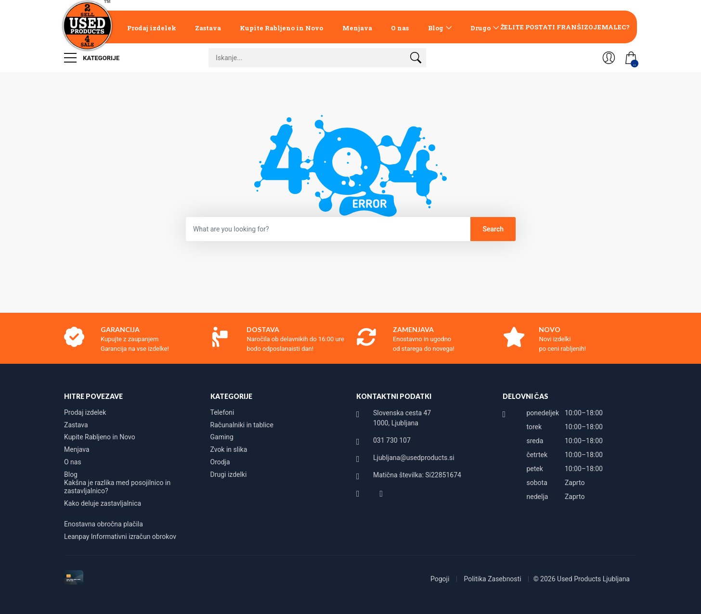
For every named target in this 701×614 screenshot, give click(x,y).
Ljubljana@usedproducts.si (413, 457)
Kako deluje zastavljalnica (102, 503)
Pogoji (440, 579)
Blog (435, 28)
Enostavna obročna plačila (103, 524)
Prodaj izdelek (151, 28)
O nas (400, 28)
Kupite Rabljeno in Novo (281, 28)
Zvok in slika (228, 449)
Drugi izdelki (228, 474)
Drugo (480, 28)
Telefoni (222, 412)
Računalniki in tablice (241, 425)
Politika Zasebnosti (493, 579)
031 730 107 (392, 440)
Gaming (222, 437)
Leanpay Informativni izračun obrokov (120, 536)
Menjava (357, 28)
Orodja (220, 462)
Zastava (208, 28)
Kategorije (91, 57)
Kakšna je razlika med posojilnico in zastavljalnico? (117, 487)
